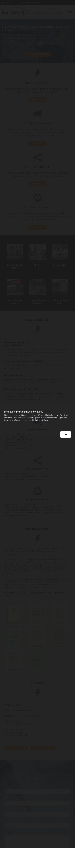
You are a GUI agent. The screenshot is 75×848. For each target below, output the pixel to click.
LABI (65, 434)
